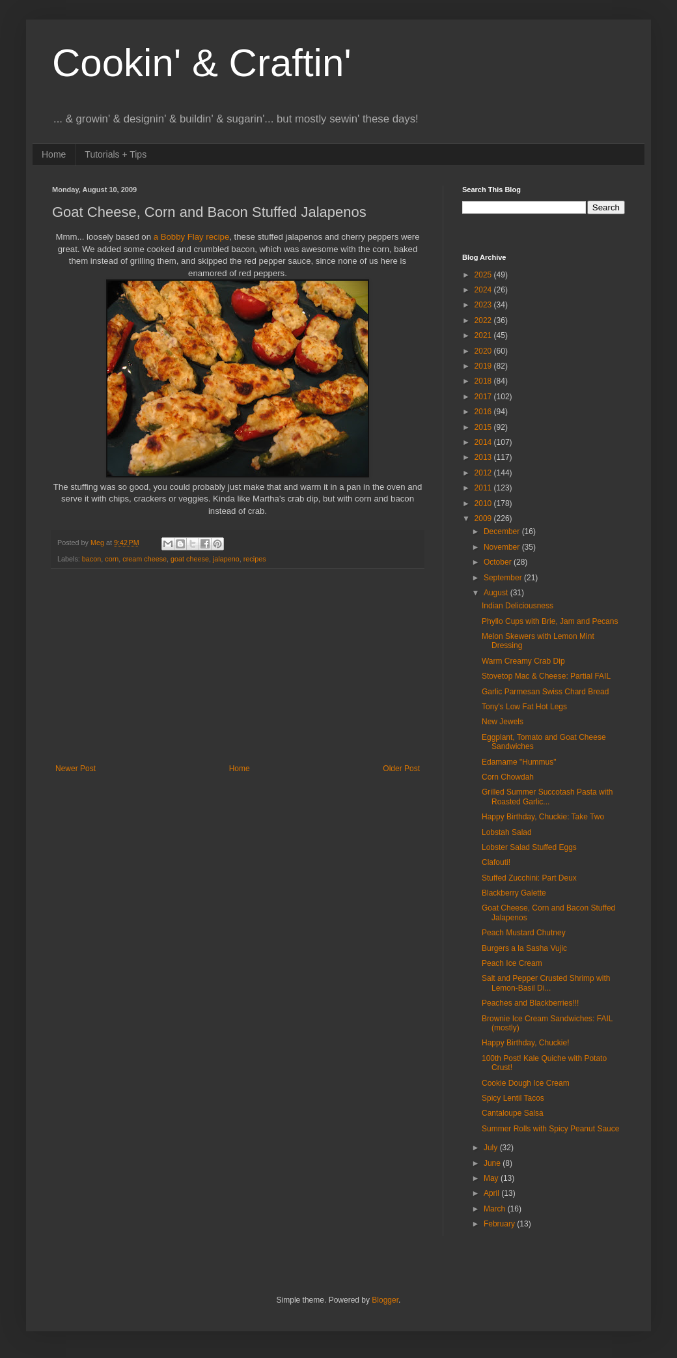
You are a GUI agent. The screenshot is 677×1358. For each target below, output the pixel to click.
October (499, 562)
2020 (484, 351)
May (492, 1178)
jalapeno (226, 559)
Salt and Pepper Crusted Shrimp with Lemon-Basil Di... (546, 983)
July (492, 1147)
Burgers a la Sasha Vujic (524, 948)
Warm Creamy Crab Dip (523, 661)
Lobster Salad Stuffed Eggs (529, 847)
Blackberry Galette (514, 893)
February (500, 1223)
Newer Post (75, 768)
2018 (484, 381)
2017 (484, 396)
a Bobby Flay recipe (192, 237)
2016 (484, 411)
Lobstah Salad (507, 832)
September (504, 577)
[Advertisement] (237, 666)
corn (111, 559)
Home (54, 154)
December (503, 531)
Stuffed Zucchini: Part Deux (529, 878)
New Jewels (502, 721)
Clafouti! (496, 862)
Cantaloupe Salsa (513, 1113)
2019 (484, 366)
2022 (484, 320)
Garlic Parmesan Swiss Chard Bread (545, 691)
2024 (484, 289)
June (493, 1163)
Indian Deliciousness (517, 605)
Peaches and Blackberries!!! (530, 1003)
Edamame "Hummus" (519, 762)
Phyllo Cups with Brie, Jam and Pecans (550, 621)
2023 (484, 304)
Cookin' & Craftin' (202, 63)
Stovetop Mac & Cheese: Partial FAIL (546, 676)
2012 (484, 472)
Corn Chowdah (508, 777)
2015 (484, 427)
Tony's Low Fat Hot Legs (524, 706)
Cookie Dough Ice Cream (526, 1083)
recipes (254, 559)
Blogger (385, 1300)
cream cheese (144, 559)
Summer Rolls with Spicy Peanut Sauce (550, 1128)
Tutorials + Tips (115, 154)
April (492, 1193)
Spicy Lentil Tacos (513, 1098)
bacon (91, 559)
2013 (484, 457)
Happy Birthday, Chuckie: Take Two (543, 816)
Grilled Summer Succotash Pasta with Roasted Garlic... (547, 796)
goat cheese (190, 559)
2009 (484, 518)
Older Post (401, 768)
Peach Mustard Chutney (524, 932)
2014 (484, 442)
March (496, 1208)
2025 (484, 274)
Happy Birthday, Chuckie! (526, 1042)
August (497, 592)
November (503, 547)
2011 (484, 487)
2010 (484, 503)
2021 (484, 335)
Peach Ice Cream (512, 963)
